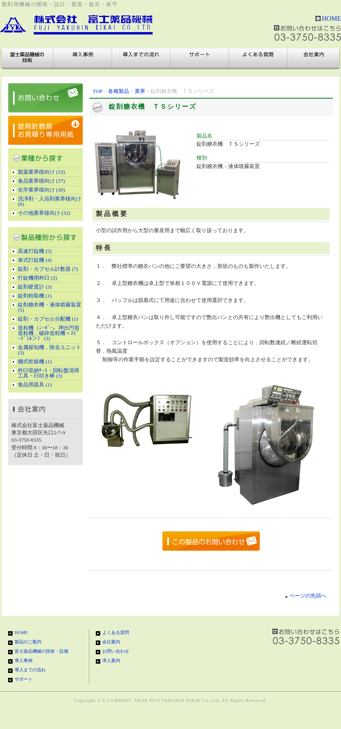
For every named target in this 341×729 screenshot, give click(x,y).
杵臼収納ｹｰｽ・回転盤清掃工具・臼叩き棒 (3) (48, 373)
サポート (199, 58)
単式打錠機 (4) (35, 260)
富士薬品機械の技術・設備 (28, 58)
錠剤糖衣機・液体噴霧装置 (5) (49, 307)
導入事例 (83, 58)
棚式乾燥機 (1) (35, 361)
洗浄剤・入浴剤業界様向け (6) (49, 201)
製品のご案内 (28, 641)
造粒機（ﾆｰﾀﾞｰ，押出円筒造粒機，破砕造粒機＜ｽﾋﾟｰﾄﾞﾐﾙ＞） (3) (49, 333)
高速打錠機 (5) (35, 251)
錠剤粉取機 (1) (35, 296)
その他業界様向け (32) (44, 213)
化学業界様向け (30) (41, 190)
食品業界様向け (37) (41, 181)
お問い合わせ (115, 651)
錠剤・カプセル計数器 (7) (48, 269)
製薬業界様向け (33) (41, 172)
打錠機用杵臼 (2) (37, 278)
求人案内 (111, 660)
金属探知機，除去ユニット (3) (49, 350)
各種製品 (118, 91)
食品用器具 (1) (35, 385)
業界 (140, 91)
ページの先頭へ (305, 596)
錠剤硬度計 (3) (35, 287)
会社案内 (313, 58)
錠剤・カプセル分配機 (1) (48, 319)
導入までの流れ (141, 58)
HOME (331, 18)
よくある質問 (258, 58)
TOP (97, 91)
